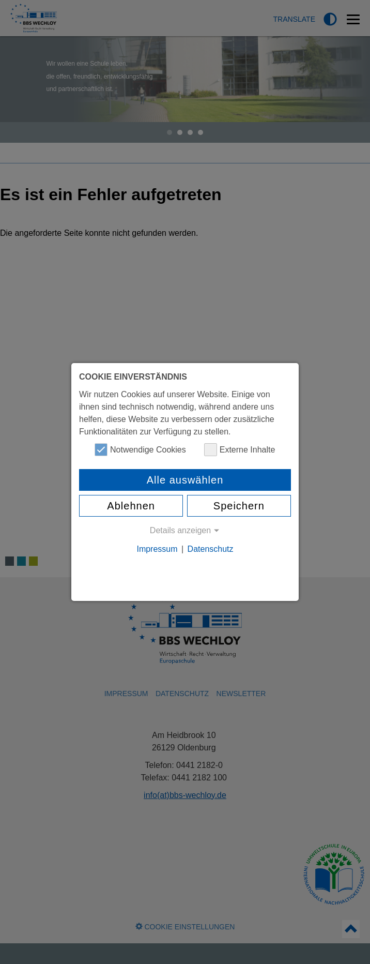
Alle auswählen (185, 480)
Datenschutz (211, 549)
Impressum (156, 549)
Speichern (239, 505)
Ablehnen (131, 505)
